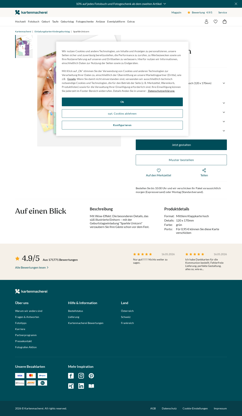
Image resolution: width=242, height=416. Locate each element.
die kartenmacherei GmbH (31, 12)
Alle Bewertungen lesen (30, 267)
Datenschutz (169, 408)
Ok (122, 101)
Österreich (127, 310)
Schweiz (125, 316)
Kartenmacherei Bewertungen (85, 323)
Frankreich (127, 323)
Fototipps (20, 323)
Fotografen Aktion (26, 347)
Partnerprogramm (26, 335)
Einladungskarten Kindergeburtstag (52, 31)
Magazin (176, 12)
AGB (153, 408)
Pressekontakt (23, 341)
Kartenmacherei (23, 31)
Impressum (220, 408)
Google (71, 79)
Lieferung (73, 316)
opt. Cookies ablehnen (122, 113)
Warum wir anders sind (28, 310)
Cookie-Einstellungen (195, 408)
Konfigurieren (122, 125)
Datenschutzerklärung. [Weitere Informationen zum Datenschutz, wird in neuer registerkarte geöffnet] (161, 90)
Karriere (20, 329)
